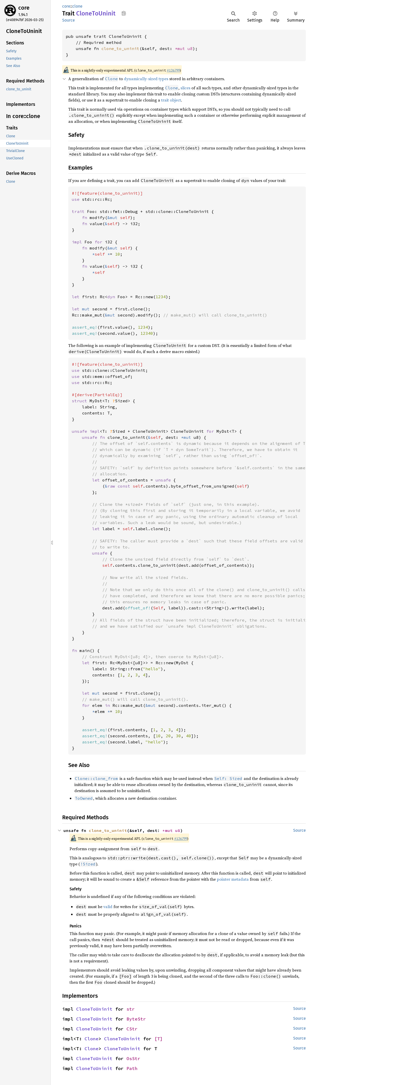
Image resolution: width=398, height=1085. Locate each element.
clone (77, 6)
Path (132, 1068)
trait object (171, 100)
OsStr (133, 1058)
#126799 (173, 70)
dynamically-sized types (146, 78)
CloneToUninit (94, 1009)
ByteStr (136, 1019)
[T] (158, 1039)
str (130, 1009)
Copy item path (124, 13)
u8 (190, 48)
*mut (181, 48)
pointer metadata (233, 879)
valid (107, 906)
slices (185, 88)
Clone (91, 1039)
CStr (132, 1029)
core (23, 7)
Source (68, 20)
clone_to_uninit (120, 48)
